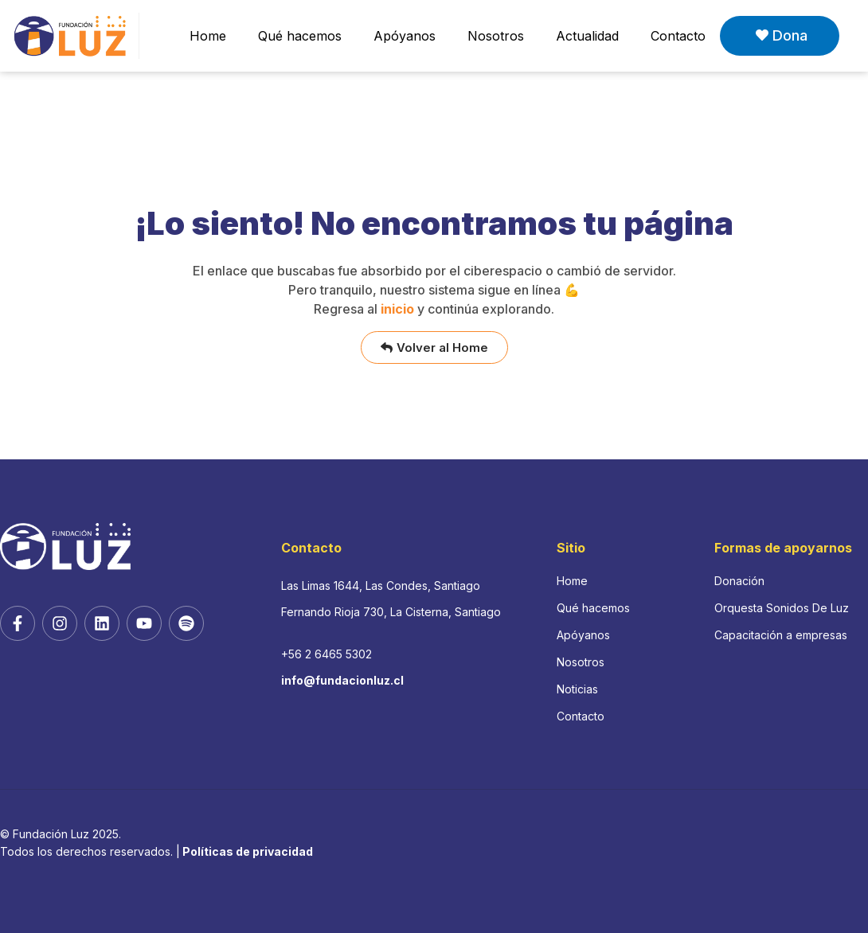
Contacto (678, 36)
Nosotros (495, 36)
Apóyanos (404, 36)
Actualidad (587, 36)
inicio (397, 309)
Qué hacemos (300, 36)
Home (208, 36)
